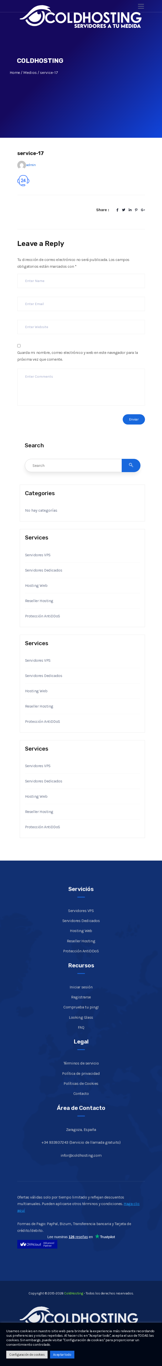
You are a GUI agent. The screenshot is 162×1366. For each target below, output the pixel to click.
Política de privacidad (81, 1080)
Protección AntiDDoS (43, 616)
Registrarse (81, 1003)
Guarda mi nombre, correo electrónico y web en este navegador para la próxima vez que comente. (77, 355)
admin (31, 165)
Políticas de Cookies (81, 1090)
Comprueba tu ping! (81, 1014)
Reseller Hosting (39, 600)
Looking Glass (81, 1024)
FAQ (81, 1034)
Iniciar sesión (81, 993)
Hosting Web (36, 585)
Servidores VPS (38, 555)
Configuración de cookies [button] (27, 1354)
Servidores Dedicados (44, 570)
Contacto (81, 1100)
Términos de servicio (81, 1070)
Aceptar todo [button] (62, 1354)
